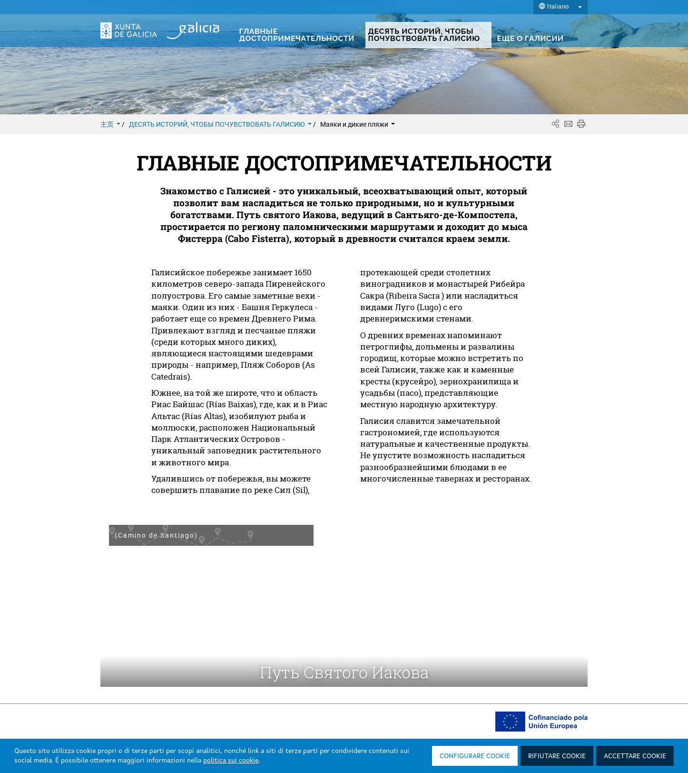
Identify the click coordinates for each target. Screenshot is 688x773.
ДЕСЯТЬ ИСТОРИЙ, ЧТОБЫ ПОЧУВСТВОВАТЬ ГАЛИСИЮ (221, 124)
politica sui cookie (230, 760)
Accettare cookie (635, 756)
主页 (111, 124)
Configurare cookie (475, 756)
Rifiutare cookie (557, 756)
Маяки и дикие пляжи (357, 124)
